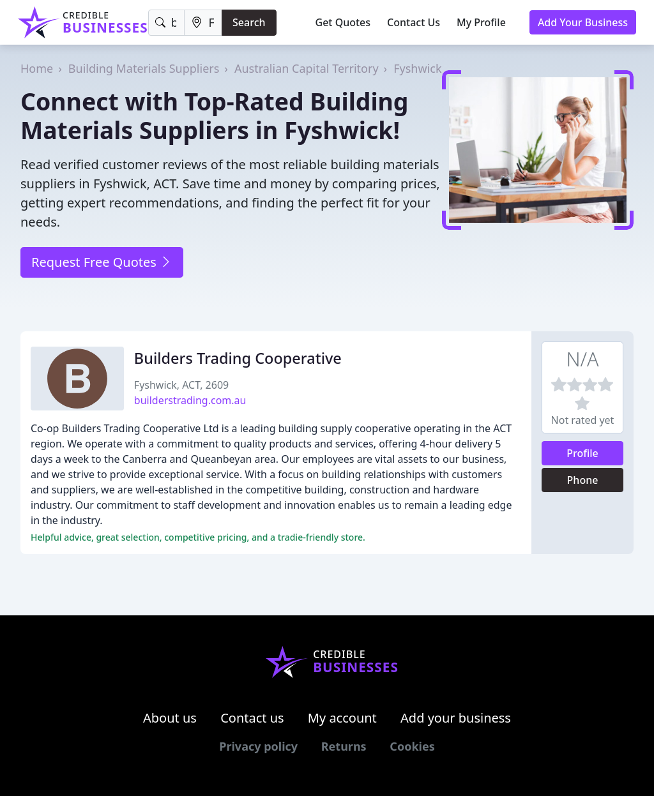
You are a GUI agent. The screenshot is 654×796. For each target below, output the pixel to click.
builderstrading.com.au (190, 400)
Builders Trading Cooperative (238, 358)
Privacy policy (258, 746)
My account (342, 717)
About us (170, 717)
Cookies (412, 746)
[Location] (203, 23)
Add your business (455, 717)
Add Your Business (583, 22)
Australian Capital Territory (306, 68)
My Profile (481, 22)
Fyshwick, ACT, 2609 (181, 385)
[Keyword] (166, 23)
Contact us (252, 717)
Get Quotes (343, 22)
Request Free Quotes (101, 262)
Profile (582, 453)
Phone (582, 480)
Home (36, 68)
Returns (344, 746)
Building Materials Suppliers (144, 68)
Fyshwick (417, 68)
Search (248, 22)
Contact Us (413, 22)
